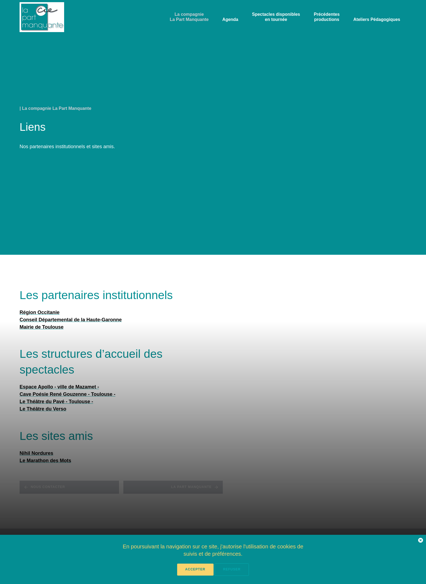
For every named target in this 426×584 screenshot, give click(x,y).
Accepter (195, 569)
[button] (420, 541)
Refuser (231, 569)
